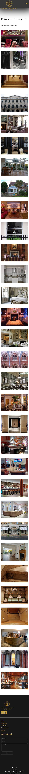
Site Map (14, 767)
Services (4, 723)
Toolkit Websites (18, 773)
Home (3, 721)
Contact (14, 769)
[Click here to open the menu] (27, 3)
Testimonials (5, 728)
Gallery (3, 730)
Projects (3, 725)
